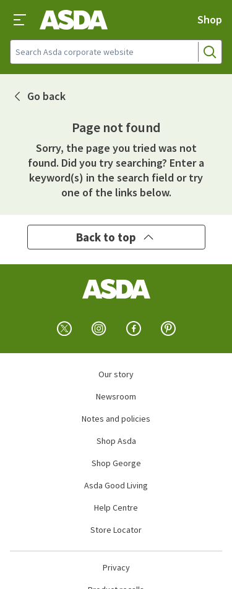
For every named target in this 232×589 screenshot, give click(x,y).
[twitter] (64, 328)
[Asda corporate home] (74, 20)
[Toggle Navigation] (20, 20)
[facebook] (134, 328)
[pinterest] (168, 328)
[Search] (209, 52)
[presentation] (20, 19)
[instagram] (99, 328)
